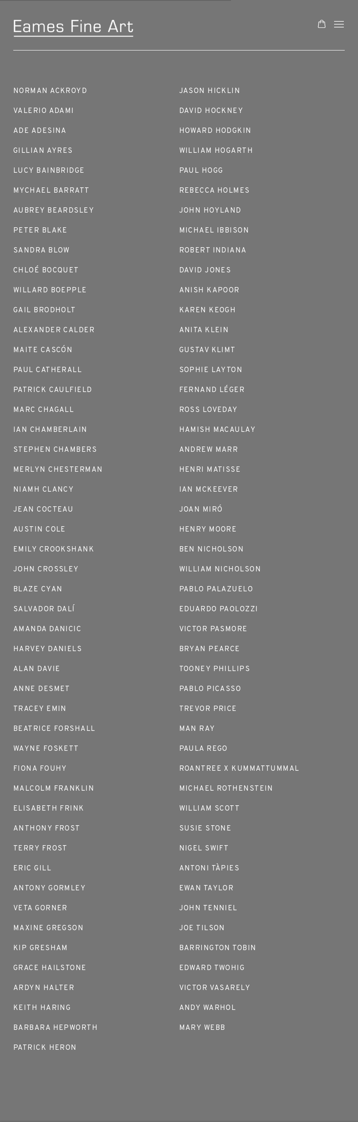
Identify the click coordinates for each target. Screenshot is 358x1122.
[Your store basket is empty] (321, 24)
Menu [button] (338, 24)
